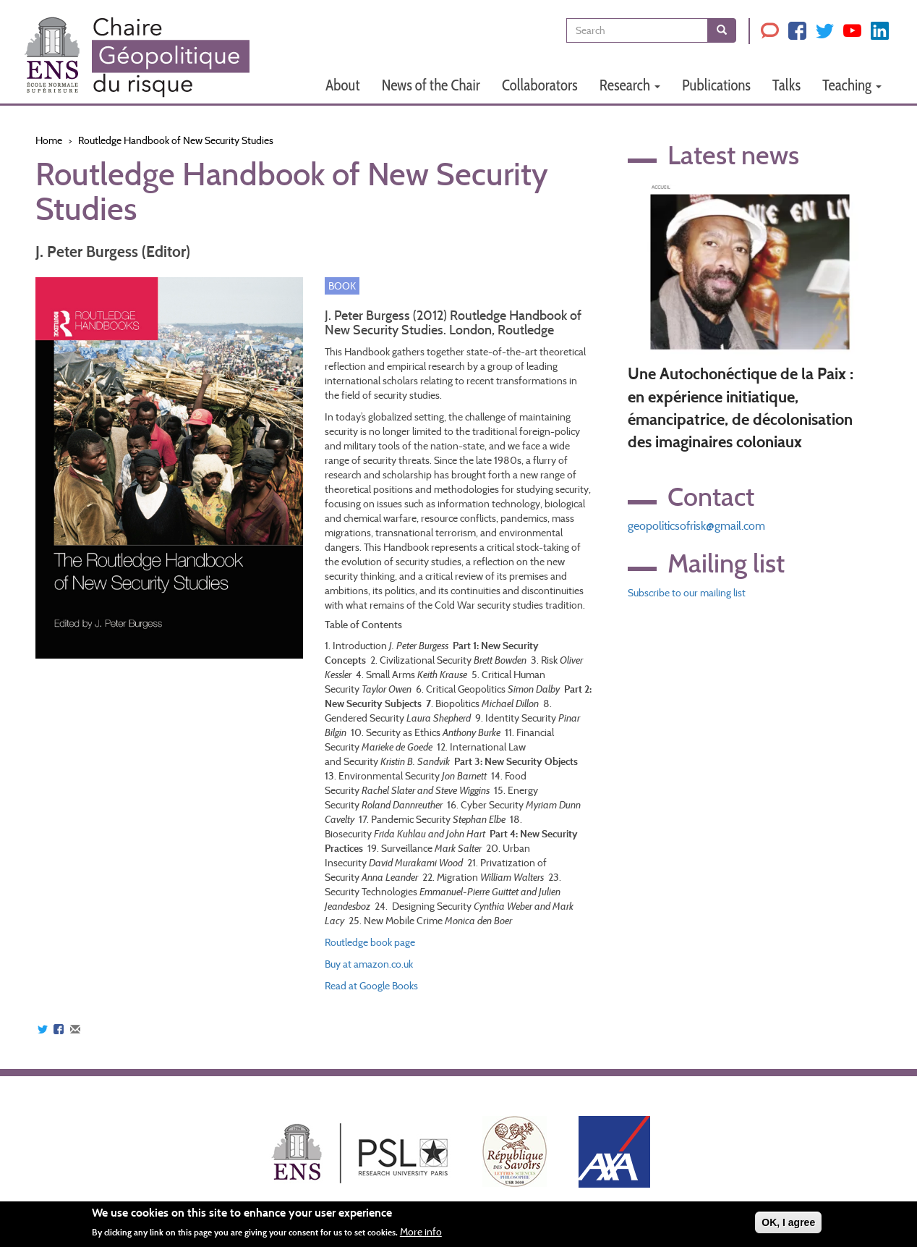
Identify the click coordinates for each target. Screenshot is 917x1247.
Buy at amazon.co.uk (369, 964)
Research (630, 85)
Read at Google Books (371, 985)
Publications (716, 85)
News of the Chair (431, 85)
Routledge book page (370, 942)
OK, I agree (788, 1222)
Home (48, 140)
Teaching (852, 85)
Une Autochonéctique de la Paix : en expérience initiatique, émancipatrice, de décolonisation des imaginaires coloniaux (740, 408)
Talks (786, 85)
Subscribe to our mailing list (687, 592)
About (342, 85)
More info (421, 1231)
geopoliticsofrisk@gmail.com (696, 526)
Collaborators (540, 85)
